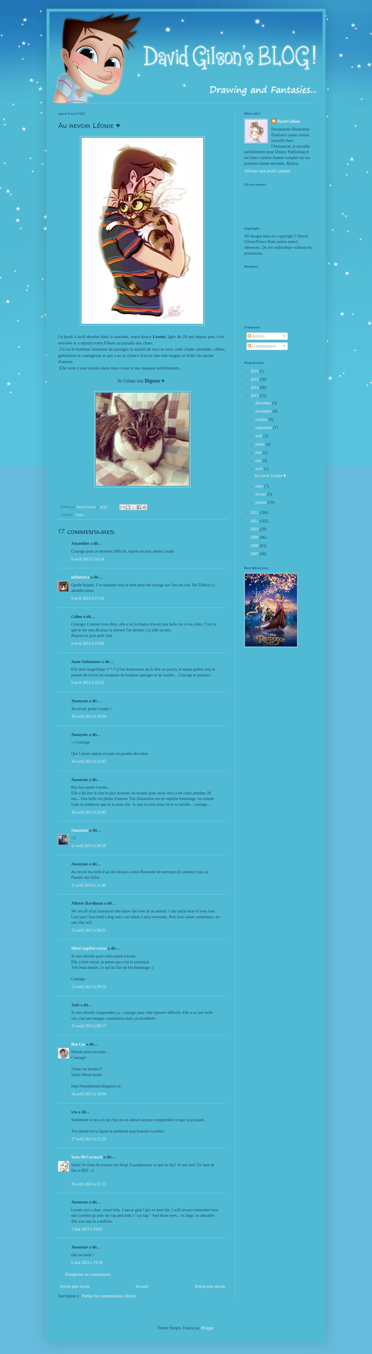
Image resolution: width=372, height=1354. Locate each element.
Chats (79, 515)
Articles (256, 336)
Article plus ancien (209, 1286)
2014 (255, 387)
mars (259, 486)
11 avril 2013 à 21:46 (88, 885)
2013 (255, 396)
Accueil (142, 1286)
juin (258, 452)
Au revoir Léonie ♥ (270, 476)
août (259, 436)
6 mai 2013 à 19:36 (87, 1262)
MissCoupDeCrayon (89, 948)
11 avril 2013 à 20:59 (88, 846)
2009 (255, 537)
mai (258, 460)
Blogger (207, 1328)
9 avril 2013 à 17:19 (87, 598)
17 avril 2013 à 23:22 (88, 1139)
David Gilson (288, 121)
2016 (255, 371)
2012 (255, 512)
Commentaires (262, 346)
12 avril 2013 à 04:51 (88, 930)
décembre (263, 403)
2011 (255, 521)
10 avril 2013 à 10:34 (88, 716)
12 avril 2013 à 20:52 (88, 987)
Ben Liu (78, 1044)
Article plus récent (75, 1286)
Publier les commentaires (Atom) (109, 1296)
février (261, 494)
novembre (263, 411)
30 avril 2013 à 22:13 (88, 1184)
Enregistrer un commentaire (88, 1274)
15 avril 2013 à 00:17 (88, 1026)
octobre (261, 419)
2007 (255, 554)
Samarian (79, 830)
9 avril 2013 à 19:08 (87, 643)
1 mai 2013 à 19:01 (87, 1229)
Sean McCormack (87, 1157)
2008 (255, 546)
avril (259, 469)
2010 (255, 529)
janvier (261, 502)
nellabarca (80, 577)
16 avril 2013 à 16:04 (88, 1094)
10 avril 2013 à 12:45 (88, 761)
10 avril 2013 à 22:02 (88, 812)
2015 (255, 379)
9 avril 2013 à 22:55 (87, 682)
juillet (260, 444)
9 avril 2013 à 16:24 (87, 559)
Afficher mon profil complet (267, 171)
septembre (264, 428)
